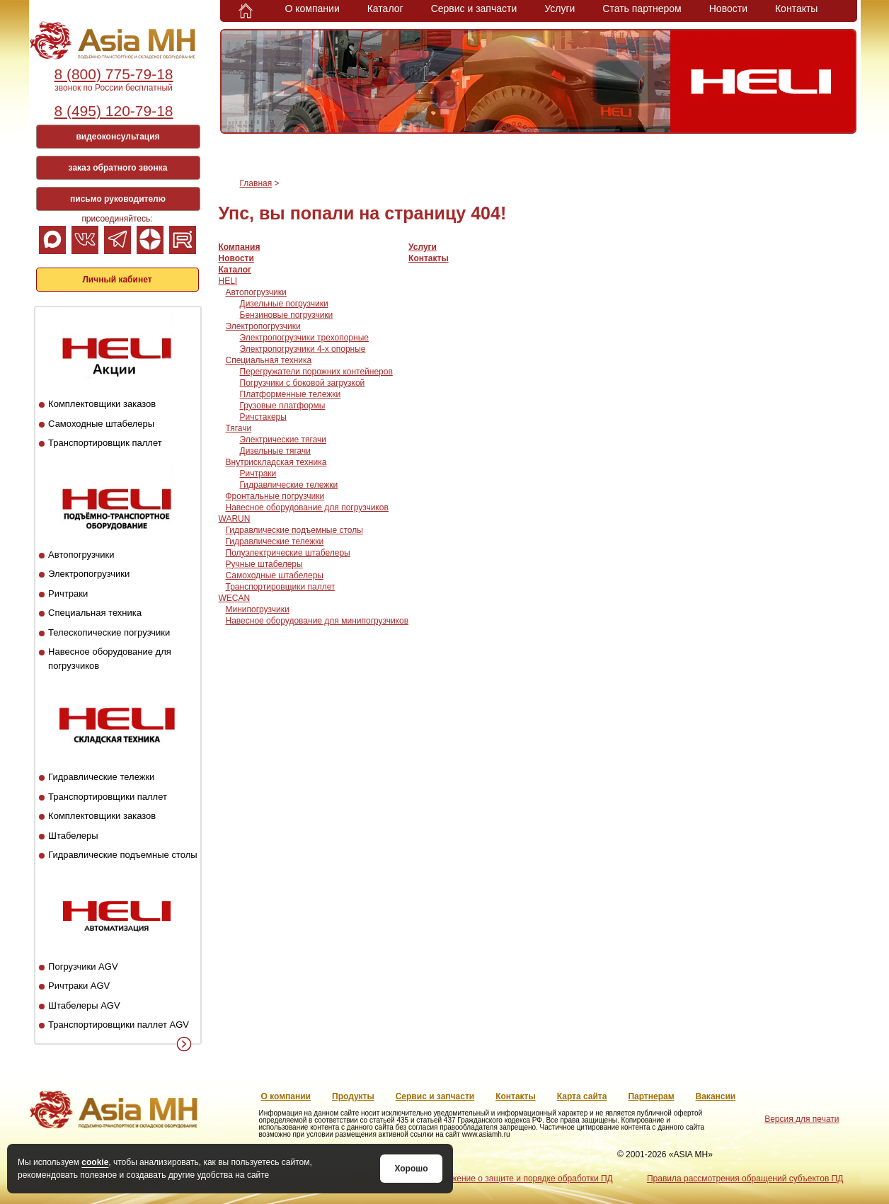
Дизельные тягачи (275, 451)
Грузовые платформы (283, 406)
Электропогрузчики (89, 573)
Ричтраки (68, 593)
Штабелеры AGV (84, 1005)
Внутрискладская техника (276, 462)
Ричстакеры (263, 417)
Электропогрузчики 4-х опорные (303, 349)
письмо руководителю (118, 199)
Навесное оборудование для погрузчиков (307, 507)
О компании (312, 8)
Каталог (385, 8)
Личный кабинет (116, 280)
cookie (94, 1162)
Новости (728, 8)
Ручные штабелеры (264, 564)
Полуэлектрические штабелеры (288, 553)
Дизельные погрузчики (284, 304)
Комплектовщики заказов (102, 404)
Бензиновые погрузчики (286, 315)
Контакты (796, 8)
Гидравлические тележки (101, 777)
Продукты (353, 1096)
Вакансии (716, 1096)
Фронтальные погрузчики (275, 496)
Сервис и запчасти (474, 8)
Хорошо (411, 1169)
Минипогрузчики (257, 609)
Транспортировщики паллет (107, 796)
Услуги (559, 8)
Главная (256, 183)
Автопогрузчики (81, 554)
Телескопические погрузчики (109, 632)
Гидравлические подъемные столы (122, 854)
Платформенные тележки (290, 394)
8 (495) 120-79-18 (113, 111)
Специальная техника (95, 612)
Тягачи (239, 428)
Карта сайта (582, 1096)
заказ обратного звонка (118, 168)
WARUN (235, 519)
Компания (239, 247)
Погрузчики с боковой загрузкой (302, 383)
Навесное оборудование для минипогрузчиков (317, 621)
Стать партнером (641, 8)
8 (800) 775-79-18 (113, 74)
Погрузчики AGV (82, 966)
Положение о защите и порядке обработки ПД (521, 1178)
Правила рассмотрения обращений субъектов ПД (745, 1178)
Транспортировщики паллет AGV (118, 1024)
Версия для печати (801, 1119)
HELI (228, 281)
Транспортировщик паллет (105, 442)
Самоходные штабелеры (101, 423)
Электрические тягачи (283, 440)
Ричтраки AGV (79, 985)
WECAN (235, 598)
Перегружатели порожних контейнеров (316, 372)
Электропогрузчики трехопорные (304, 338)
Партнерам (651, 1096)
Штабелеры (73, 835)
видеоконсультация (117, 137)
